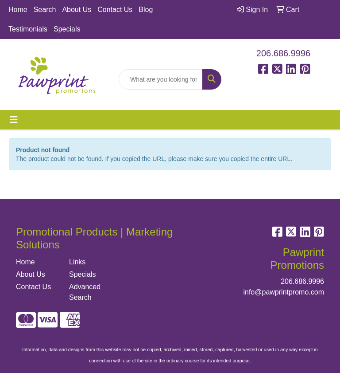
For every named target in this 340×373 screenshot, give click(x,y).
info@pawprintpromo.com (283, 292)
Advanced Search (84, 292)
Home (17, 9)
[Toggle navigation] (13, 120)
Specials (67, 29)
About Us (76, 9)
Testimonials (27, 29)
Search (45, 9)
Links (77, 262)
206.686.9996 (283, 53)
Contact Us (114, 9)
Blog (146, 9)
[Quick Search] (161, 79)
